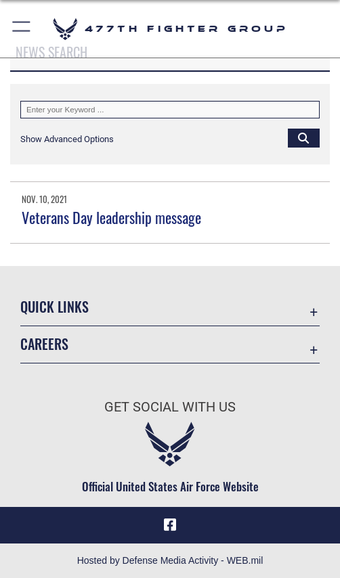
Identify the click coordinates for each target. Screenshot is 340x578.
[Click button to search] (304, 137)
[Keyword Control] (170, 109)
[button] (22, 29)
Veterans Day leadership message (111, 217)
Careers (44, 344)
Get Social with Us (170, 407)
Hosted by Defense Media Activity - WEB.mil (170, 560)
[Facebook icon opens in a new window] (170, 525)
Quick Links (54, 306)
